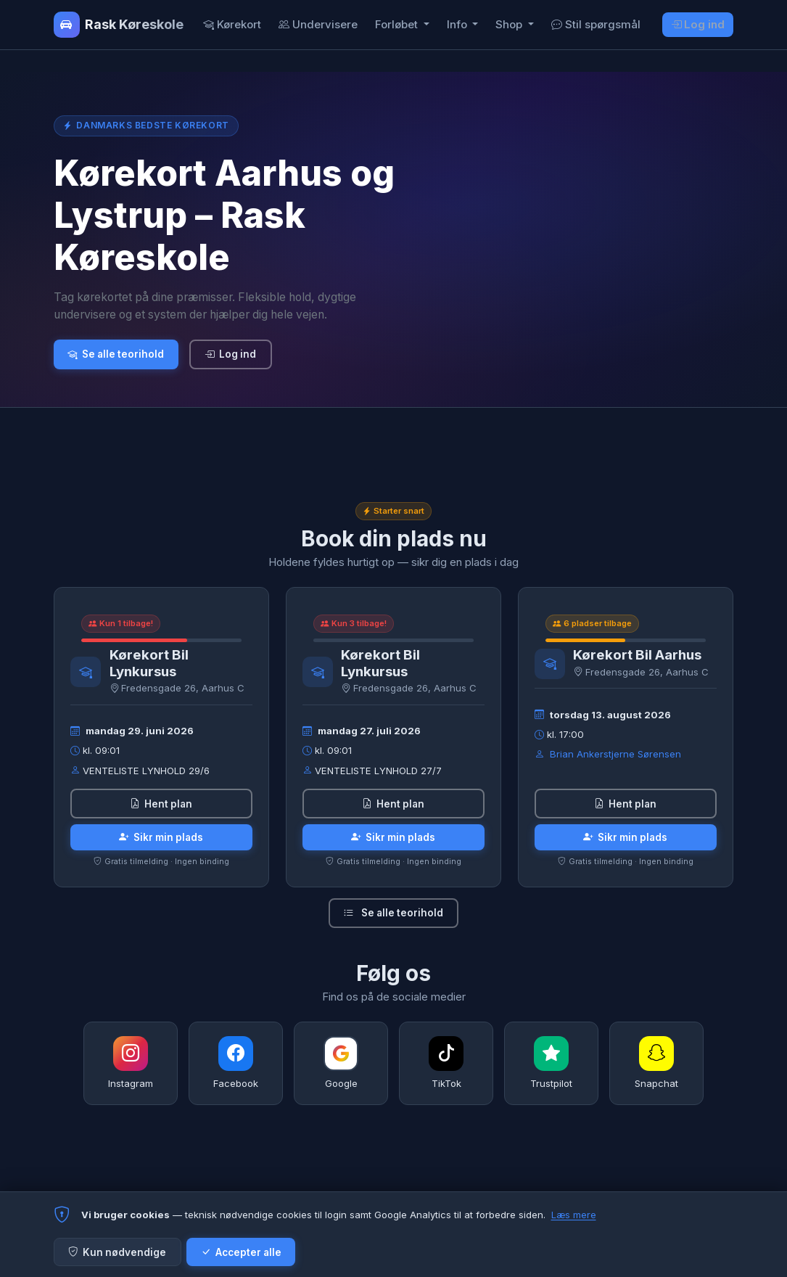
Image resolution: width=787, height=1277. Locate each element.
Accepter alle (241, 1252)
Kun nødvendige (117, 1252)
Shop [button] (510, 24)
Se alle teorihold (115, 354)
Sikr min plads (161, 837)
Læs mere (573, 1214)
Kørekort (232, 24)
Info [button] (458, 24)
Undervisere (318, 24)
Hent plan (161, 804)
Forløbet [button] (398, 24)
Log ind (698, 24)
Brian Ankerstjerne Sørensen (615, 754)
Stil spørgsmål (595, 24)
